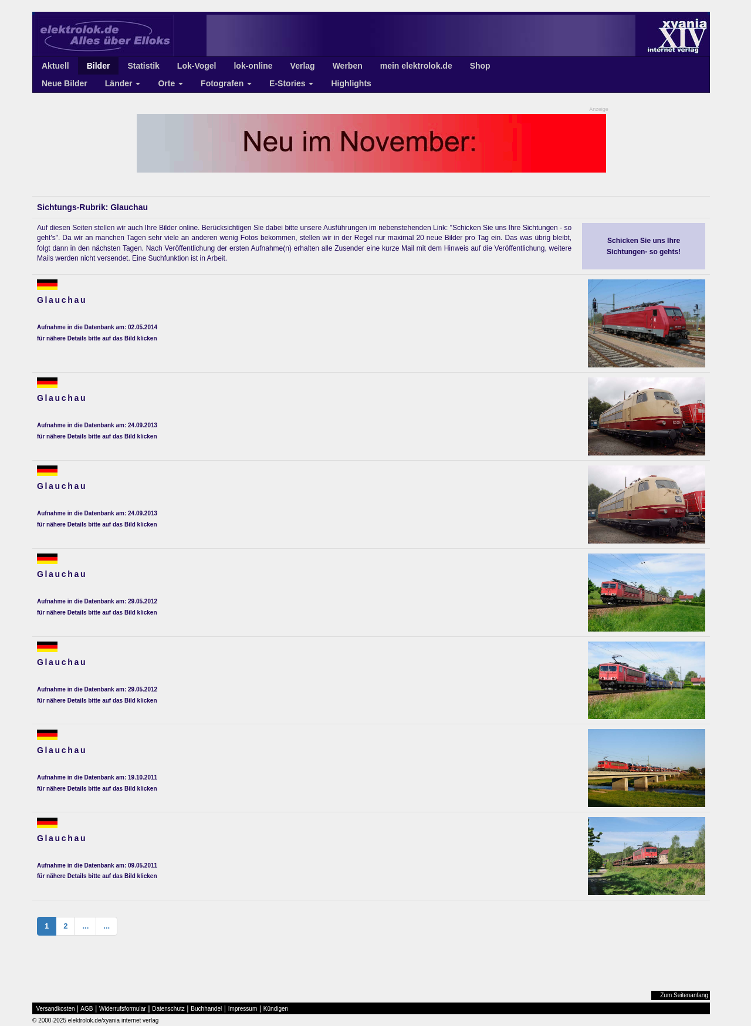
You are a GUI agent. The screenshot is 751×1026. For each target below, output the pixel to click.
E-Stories (291, 83)
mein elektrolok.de (416, 65)
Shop (480, 65)
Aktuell (55, 65)
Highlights (351, 83)
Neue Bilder (64, 83)
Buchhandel (206, 1008)
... (85, 926)
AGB (86, 1008)
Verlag (302, 65)
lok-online (253, 65)
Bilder (98, 65)
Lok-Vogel (196, 65)
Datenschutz (168, 1008)
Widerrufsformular (122, 1008)
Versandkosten (56, 1008)
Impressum (242, 1008)
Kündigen (275, 1008)
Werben (348, 65)
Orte (170, 83)
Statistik (143, 65)
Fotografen (226, 83)
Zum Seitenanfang (684, 995)
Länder (123, 83)
